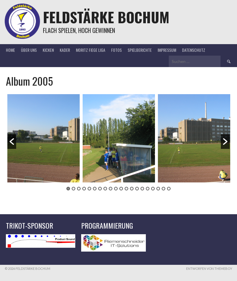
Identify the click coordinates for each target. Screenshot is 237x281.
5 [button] (89, 188)
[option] (43, 138)
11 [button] (121, 188)
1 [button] (68, 188)
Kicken (48, 50)
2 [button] (73, 188)
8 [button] (105, 188)
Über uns (29, 50)
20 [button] (169, 188)
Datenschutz (193, 50)
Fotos (116, 50)
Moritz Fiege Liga (90, 50)
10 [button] (116, 188)
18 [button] (158, 188)
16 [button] (147, 188)
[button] (11, 141)
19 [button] (163, 188)
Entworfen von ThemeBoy (209, 268)
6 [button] (94, 188)
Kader (65, 50)
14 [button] (137, 188)
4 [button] (84, 188)
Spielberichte (140, 50)
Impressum (167, 50)
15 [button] (142, 188)
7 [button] (100, 188)
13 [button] (131, 188)
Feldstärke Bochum (106, 16)
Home (10, 50)
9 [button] (110, 188)
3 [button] (79, 188)
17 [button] (153, 188)
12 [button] (126, 188)
